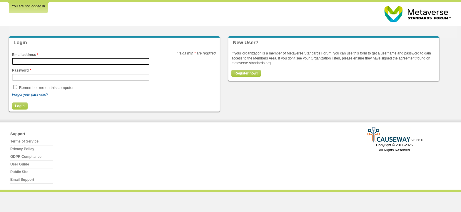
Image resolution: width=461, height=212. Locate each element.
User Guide (19, 164)
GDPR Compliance (25, 157)
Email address (25, 55)
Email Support (22, 180)
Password (21, 70)
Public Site (19, 172)
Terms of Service (24, 141)
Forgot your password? (30, 94)
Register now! (246, 73)
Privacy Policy (22, 149)
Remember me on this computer (46, 87)
